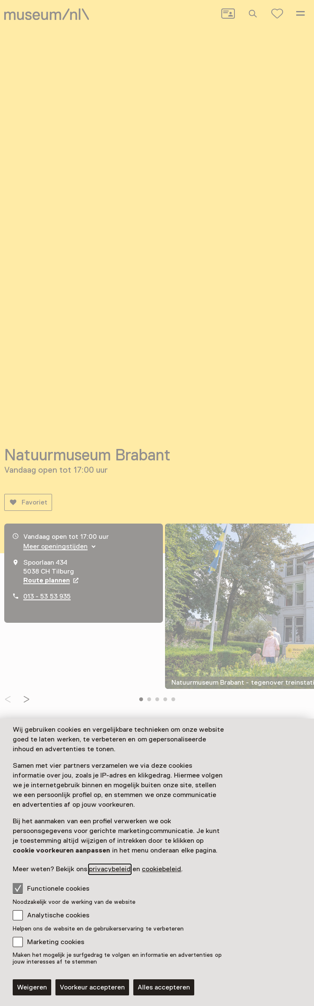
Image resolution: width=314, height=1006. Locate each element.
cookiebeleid (161, 869)
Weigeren (32, 987)
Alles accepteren (164, 987)
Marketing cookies (55, 942)
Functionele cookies (51, 888)
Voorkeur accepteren (92, 987)
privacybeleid (110, 869)
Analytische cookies (58, 915)
